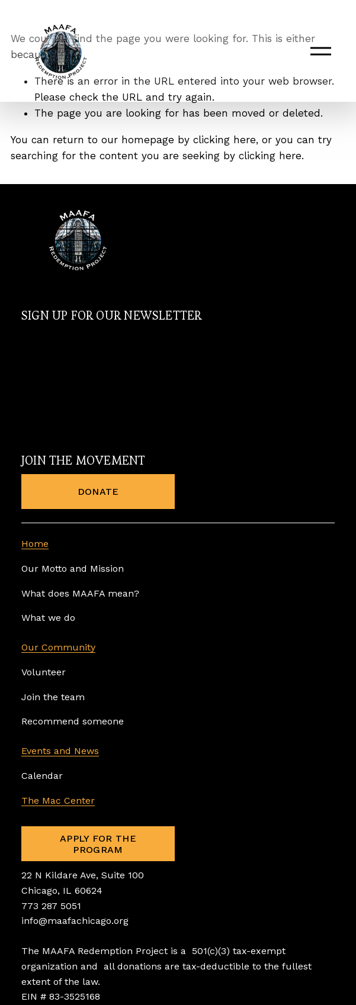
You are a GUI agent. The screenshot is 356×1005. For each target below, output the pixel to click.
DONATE (98, 491)
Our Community (58, 647)
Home (35, 543)
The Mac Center (58, 800)
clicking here (224, 140)
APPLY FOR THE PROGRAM (98, 844)
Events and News (60, 750)
